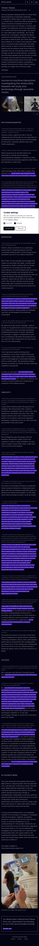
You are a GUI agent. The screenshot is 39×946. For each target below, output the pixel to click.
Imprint (13, 939)
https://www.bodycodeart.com (12, 848)
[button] (37, 114)
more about (4, 70)
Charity (26, 939)
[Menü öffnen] (36, 2)
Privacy (20, 939)
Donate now (7, 928)
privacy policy (13, 219)
